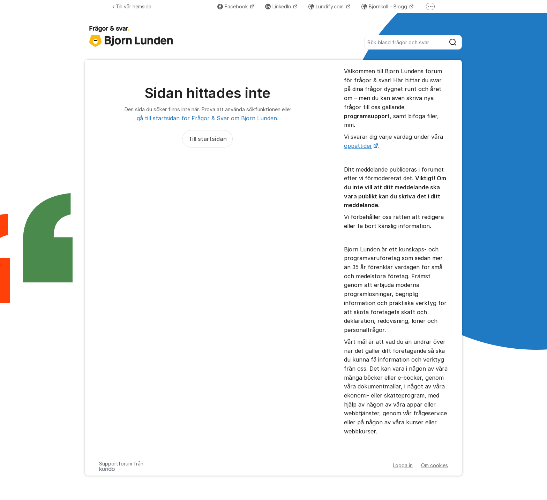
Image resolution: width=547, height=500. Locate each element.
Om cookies (434, 465)
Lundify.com (326, 6)
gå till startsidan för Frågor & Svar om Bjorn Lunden (207, 118)
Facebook (233, 6)
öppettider (358, 145)
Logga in (403, 465)
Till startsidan (207, 138)
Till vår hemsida (131, 6)
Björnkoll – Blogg (385, 6)
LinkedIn (278, 6)
